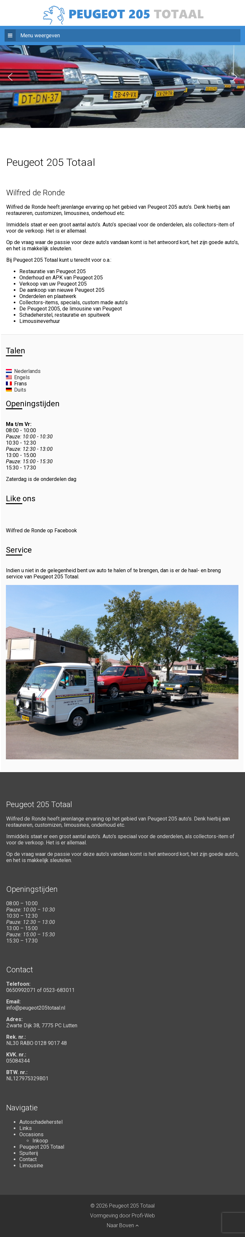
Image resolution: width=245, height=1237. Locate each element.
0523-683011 (59, 990)
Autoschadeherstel (41, 1122)
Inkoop (40, 1141)
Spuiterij (28, 1153)
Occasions (31, 1134)
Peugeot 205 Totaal (41, 1147)
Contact (28, 1159)
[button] (10, 77)
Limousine (31, 1165)
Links (25, 1128)
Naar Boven (123, 1225)
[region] (122, 77)
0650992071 (21, 990)
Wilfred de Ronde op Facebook (41, 530)
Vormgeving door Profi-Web (122, 1215)
